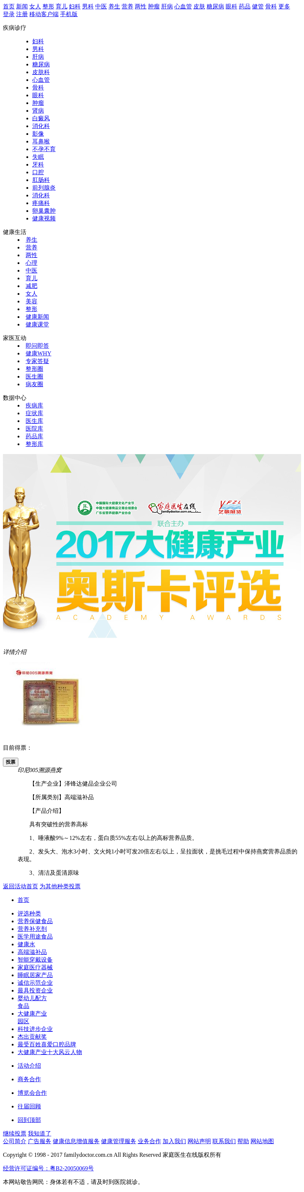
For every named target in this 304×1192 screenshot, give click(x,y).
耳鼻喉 (41, 141)
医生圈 (34, 376)
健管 (258, 6)
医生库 (34, 421)
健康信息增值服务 (76, 1141)
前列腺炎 (44, 187)
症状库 (34, 413)
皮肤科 (41, 72)
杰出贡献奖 (32, 1037)
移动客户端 (44, 14)
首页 (9, 6)
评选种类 (29, 913)
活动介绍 (29, 1066)
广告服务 (39, 1141)
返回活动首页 (20, 886)
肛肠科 (41, 180)
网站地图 (262, 1141)
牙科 (38, 164)
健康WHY (38, 353)
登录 (9, 14)
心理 (31, 263)
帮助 (243, 1141)
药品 (245, 6)
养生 (114, 6)
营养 (127, 6)
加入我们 (174, 1141)
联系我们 (224, 1141)
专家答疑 (37, 361)
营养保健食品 (35, 921)
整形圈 (34, 369)
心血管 (183, 6)
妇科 (75, 6)
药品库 (34, 436)
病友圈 (34, 384)
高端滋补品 (32, 952)
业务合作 (149, 1141)
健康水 (26, 944)
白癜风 (41, 118)
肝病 (167, 6)
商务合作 (29, 1079)
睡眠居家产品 (35, 975)
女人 (35, 6)
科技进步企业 (35, 1029)
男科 (88, 6)
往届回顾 (29, 1106)
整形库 (34, 444)
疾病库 (34, 405)
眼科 (231, 6)
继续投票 (14, 1133)
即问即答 (37, 346)
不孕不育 (44, 149)
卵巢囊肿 (44, 211)
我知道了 (39, 1133)
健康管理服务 (118, 1141)
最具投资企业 (35, 990)
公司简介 (14, 1141)
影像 (38, 134)
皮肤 (199, 6)
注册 (22, 14)
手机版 (69, 14)
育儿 (61, 6)
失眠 (38, 157)
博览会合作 (32, 1093)
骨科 (271, 6)
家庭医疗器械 (35, 967)
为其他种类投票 (60, 886)
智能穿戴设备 (35, 960)
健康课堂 (37, 324)
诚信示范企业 (35, 983)
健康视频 (44, 218)
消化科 (41, 126)
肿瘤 (154, 6)
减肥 (31, 286)
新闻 (22, 6)
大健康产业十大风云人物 (50, 1052)
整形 (48, 6)
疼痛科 (41, 203)
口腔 (38, 172)
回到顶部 (29, 1120)
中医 (101, 6)
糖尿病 (215, 6)
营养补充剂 (32, 929)
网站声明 (199, 1141)
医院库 (34, 428)
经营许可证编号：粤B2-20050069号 (48, 1168)
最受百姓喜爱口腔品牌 (47, 1044)
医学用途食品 (35, 936)
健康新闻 (37, 317)
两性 (141, 6)
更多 (284, 6)
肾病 (38, 110)
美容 (31, 301)
